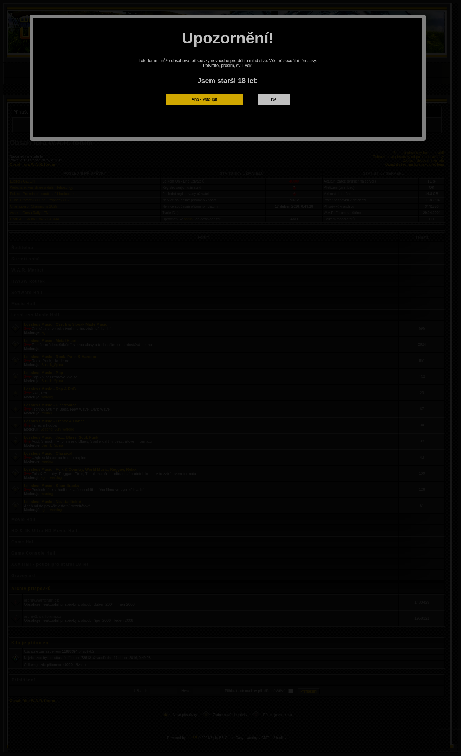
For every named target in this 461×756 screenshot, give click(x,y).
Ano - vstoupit (204, 99)
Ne (273, 99)
